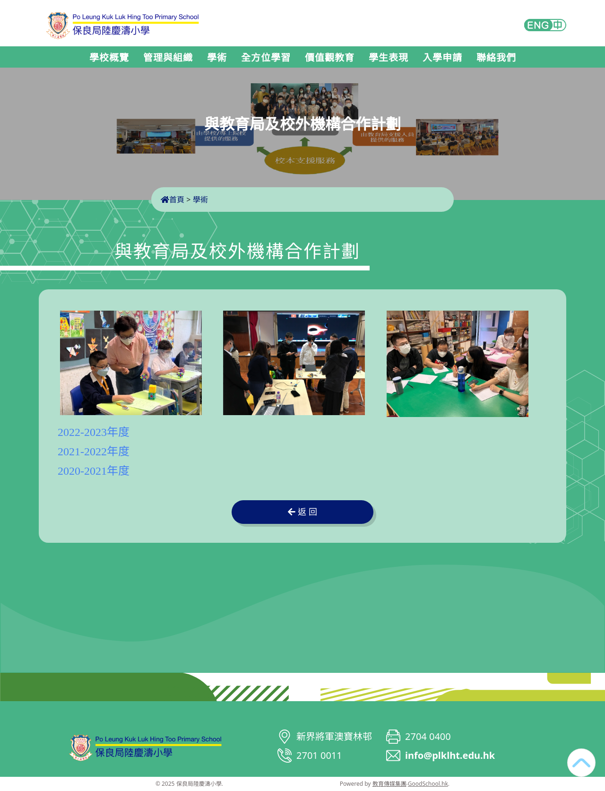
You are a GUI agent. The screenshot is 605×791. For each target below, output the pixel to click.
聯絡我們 (496, 57)
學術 (217, 57)
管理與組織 (168, 57)
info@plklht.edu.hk (450, 755)
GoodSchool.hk (428, 784)
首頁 (172, 199)
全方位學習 (266, 57)
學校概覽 (109, 57)
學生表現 (388, 57)
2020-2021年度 (94, 471)
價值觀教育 (329, 57)
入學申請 (442, 57)
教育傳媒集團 (389, 784)
